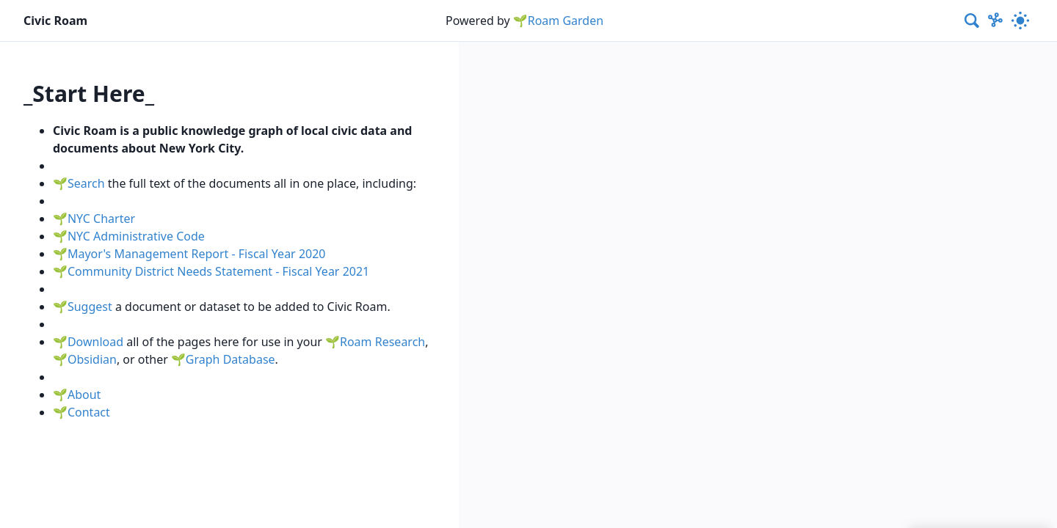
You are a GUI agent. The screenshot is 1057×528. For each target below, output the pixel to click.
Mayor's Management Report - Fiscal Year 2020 (197, 254)
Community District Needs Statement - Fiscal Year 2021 (218, 271)
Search (86, 183)
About (84, 394)
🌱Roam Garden (558, 20)
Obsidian (92, 359)
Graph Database (230, 359)
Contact (89, 412)
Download (95, 342)
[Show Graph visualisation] (995, 20)
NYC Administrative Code (136, 236)
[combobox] (973, 20)
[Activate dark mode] (1020, 20)
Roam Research (382, 342)
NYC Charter (101, 218)
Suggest (90, 306)
